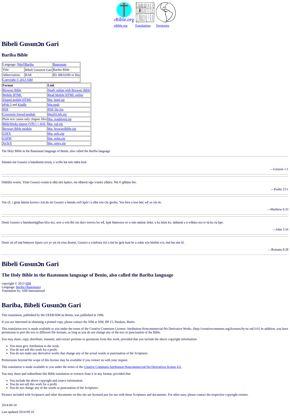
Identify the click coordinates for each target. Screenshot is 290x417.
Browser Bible (12, 90)
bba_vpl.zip (55, 124)
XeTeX (7, 143)
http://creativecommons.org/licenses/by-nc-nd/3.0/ (226, 328)
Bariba (29, 64)
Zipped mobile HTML (17, 99)
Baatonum (59, 64)
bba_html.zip (56, 99)
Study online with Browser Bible (69, 90)
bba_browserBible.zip (62, 128)
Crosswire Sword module (19, 114)
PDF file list (55, 109)
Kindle (22, 104)
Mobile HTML (12, 95)
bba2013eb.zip (57, 114)
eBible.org (120, 25)
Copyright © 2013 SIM (18, 79)
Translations (143, 25)
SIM (28, 283)
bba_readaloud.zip (59, 119)
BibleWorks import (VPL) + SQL (24, 124)
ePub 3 (7, 104)
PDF (5, 109)
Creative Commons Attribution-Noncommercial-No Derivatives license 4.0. (133, 367)
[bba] (20, 64)
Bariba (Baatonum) (28, 287)
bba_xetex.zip (57, 143)
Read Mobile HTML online (65, 95)
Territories (162, 25)
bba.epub (53, 104)
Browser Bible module (17, 128)
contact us (97, 360)
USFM (7, 138)
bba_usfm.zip (56, 138)
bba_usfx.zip (56, 133)
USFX (7, 133)
